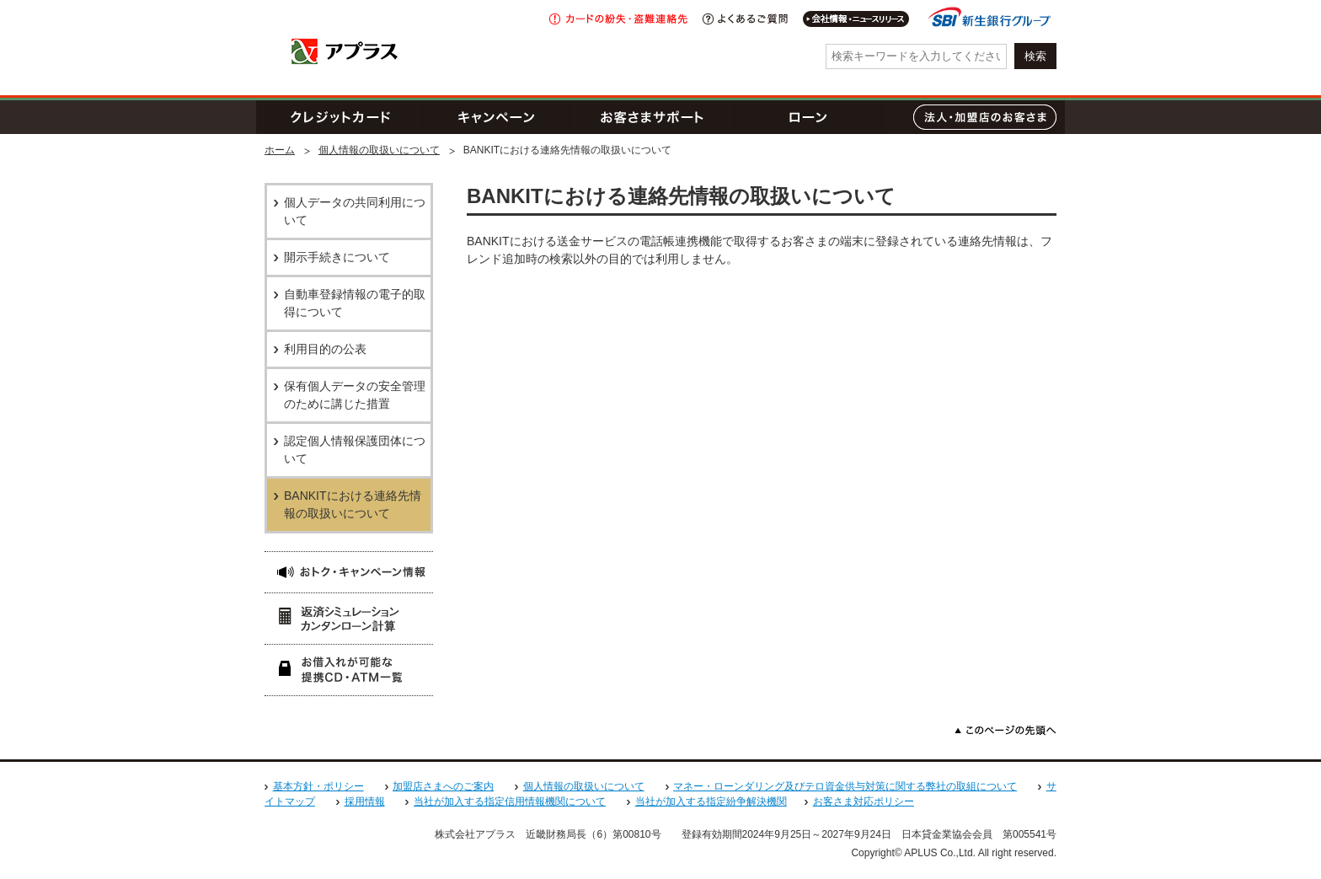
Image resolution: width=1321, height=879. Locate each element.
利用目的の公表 (325, 349)
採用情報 (365, 801)
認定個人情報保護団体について (354, 449)
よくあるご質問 (745, 18)
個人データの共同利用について (354, 211)
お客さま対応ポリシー (863, 801)
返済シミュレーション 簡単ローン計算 (349, 618)
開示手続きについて (337, 257)
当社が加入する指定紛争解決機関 (711, 801)
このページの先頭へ (1005, 730)
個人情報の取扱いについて (379, 150)
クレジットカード (340, 117)
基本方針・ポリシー (318, 786)
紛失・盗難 (618, 18)
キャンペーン (496, 117)
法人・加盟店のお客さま (984, 117)
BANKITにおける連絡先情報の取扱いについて (352, 504)
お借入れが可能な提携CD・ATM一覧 (349, 669)
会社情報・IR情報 (857, 19)
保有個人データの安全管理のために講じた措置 (354, 394)
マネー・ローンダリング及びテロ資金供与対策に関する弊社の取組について (845, 786)
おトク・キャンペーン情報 (349, 571)
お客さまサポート (652, 117)
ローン (808, 117)
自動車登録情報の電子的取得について (354, 303)
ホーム (280, 150)
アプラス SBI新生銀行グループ (344, 51)
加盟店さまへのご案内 (443, 786)
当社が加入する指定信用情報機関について (510, 801)
